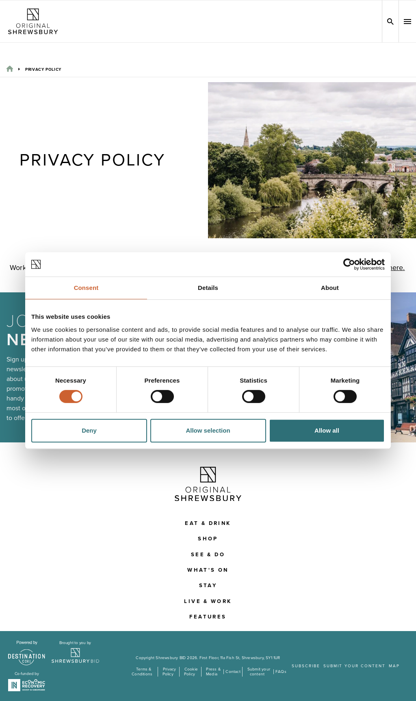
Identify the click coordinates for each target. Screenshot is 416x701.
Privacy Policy (169, 672)
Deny (89, 430)
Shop (208, 539)
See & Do (208, 554)
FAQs (280, 671)
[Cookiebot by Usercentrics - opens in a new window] (349, 264)
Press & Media (213, 672)
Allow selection (208, 430)
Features (207, 617)
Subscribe (306, 666)
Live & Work (208, 601)
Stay (208, 585)
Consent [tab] (86, 287)
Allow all (326, 430)
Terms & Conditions (142, 672)
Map (394, 666)
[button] (407, 21)
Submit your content (258, 672)
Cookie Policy (191, 672)
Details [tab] (208, 287)
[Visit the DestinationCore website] (26, 653)
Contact (232, 671)
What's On (207, 570)
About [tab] (330, 287)
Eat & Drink (208, 523)
